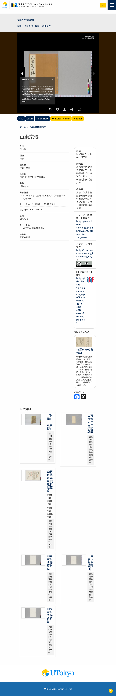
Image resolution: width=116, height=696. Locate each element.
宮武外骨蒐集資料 (25, 19)
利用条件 (46, 25)
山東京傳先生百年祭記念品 (90, 423)
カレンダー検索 (32, 25)
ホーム (23, 126)
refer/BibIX (42, 118)
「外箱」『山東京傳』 (50, 421)
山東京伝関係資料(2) (50, 562)
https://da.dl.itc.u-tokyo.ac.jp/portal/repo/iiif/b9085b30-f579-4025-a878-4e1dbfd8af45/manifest (80, 300)
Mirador (78, 118)
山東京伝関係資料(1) (90, 562)
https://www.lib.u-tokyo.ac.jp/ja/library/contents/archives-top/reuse (85, 229)
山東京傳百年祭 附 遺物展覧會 (50, 480)
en (103, 5)
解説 (19, 25)
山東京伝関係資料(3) (50, 615)
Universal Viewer (61, 118)
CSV (21, 118)
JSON (30, 118)
